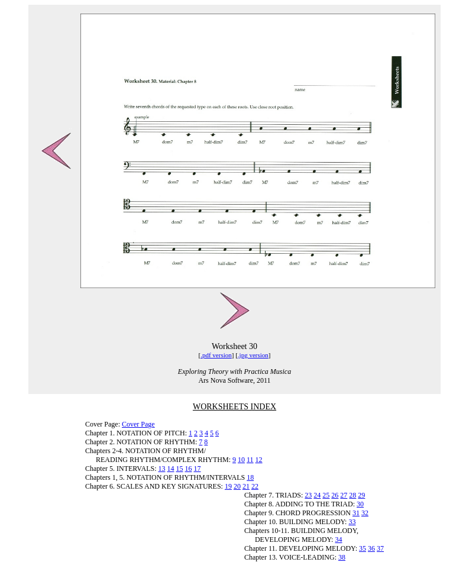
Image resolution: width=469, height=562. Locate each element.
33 (351, 522)
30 (360, 504)
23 (308, 495)
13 (161, 468)
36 (371, 548)
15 (179, 468)
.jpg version (253, 354)
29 (361, 495)
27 (343, 495)
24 (317, 495)
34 (338, 539)
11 (250, 460)
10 (241, 460)
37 (380, 548)
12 (259, 460)
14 (170, 468)
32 (364, 513)
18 (250, 477)
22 (254, 486)
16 (188, 468)
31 (356, 513)
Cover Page (138, 424)
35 (362, 548)
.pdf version (216, 354)
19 (228, 486)
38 (341, 557)
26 (334, 495)
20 (237, 486)
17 (196, 468)
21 (246, 486)
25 (325, 495)
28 (352, 495)
